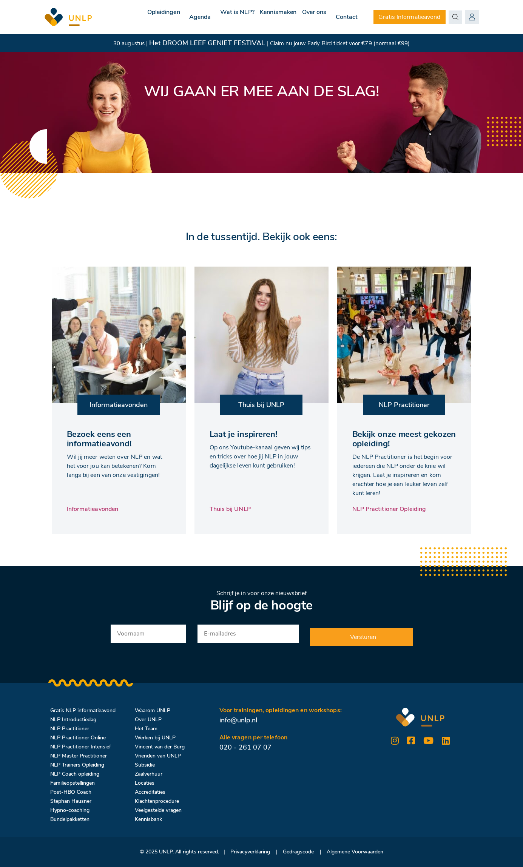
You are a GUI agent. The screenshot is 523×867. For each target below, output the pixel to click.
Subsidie (145, 764)
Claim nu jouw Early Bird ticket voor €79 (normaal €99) (340, 43)
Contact (347, 17)
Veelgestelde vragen (158, 810)
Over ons (310, 17)
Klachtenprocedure (157, 801)
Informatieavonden (93, 509)
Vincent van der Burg (160, 746)
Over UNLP (148, 719)
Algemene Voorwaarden (355, 851)
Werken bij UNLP (155, 737)
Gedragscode (298, 851)
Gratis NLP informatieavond (83, 710)
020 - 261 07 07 (245, 747)
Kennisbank (148, 819)
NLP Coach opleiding (74, 774)
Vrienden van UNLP (158, 755)
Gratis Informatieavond (409, 17)
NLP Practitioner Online (78, 737)
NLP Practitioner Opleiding (389, 509)
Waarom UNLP (152, 710)
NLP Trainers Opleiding (77, 764)
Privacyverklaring (250, 851)
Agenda (178, 17)
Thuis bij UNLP (230, 509)
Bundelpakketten (69, 819)
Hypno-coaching (69, 810)
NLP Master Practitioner (78, 755)
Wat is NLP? (219, 17)
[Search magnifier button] (455, 17)
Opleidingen (137, 17)
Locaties (144, 783)
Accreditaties (150, 792)
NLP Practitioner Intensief (80, 746)
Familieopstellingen (72, 783)
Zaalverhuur (148, 774)
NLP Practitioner (69, 728)
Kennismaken (267, 17)
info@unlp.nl (238, 720)
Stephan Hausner (70, 801)
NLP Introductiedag (73, 719)
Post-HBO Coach (70, 792)
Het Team (146, 728)
